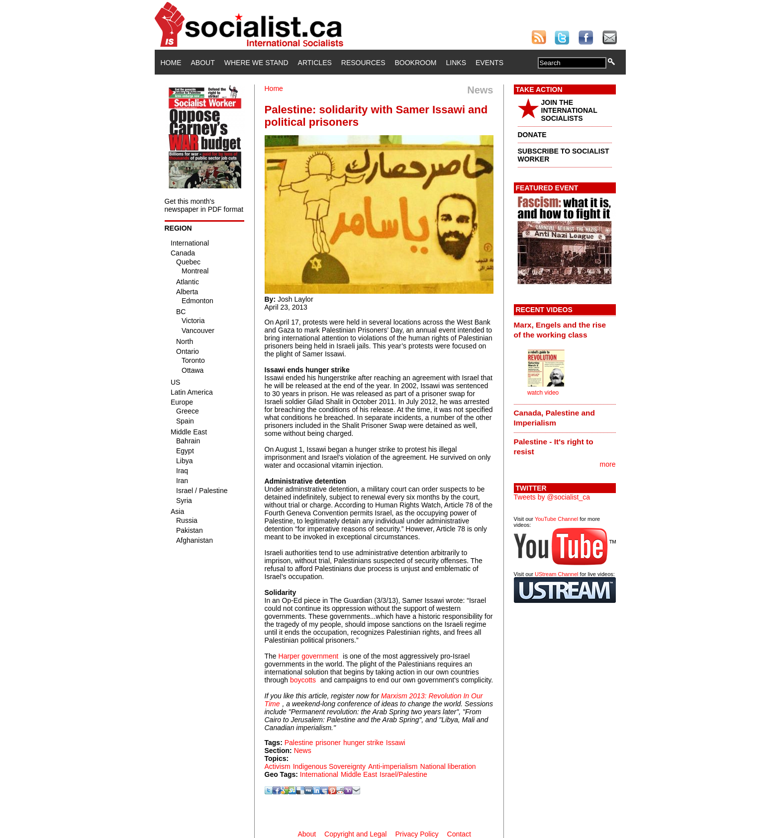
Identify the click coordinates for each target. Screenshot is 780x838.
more (608, 464)
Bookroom (416, 63)
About (203, 63)
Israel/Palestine (403, 774)
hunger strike (363, 743)
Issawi (395, 743)
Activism (278, 766)
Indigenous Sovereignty (329, 766)
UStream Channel (556, 574)
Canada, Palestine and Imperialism (554, 418)
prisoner (328, 743)
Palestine (299, 743)
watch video (543, 392)
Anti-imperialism (393, 766)
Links (456, 63)
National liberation (448, 766)
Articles (315, 63)
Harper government (309, 656)
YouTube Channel (556, 519)
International (319, 774)
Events (489, 63)
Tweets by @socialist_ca (552, 497)
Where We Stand (256, 63)
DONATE (532, 135)
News (302, 750)
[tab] (565, 329)
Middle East (359, 774)
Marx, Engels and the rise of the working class (560, 330)
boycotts (303, 680)
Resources (363, 63)
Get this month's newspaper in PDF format (204, 205)
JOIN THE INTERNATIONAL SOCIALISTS (569, 110)
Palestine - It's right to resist (553, 446)
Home (171, 63)
